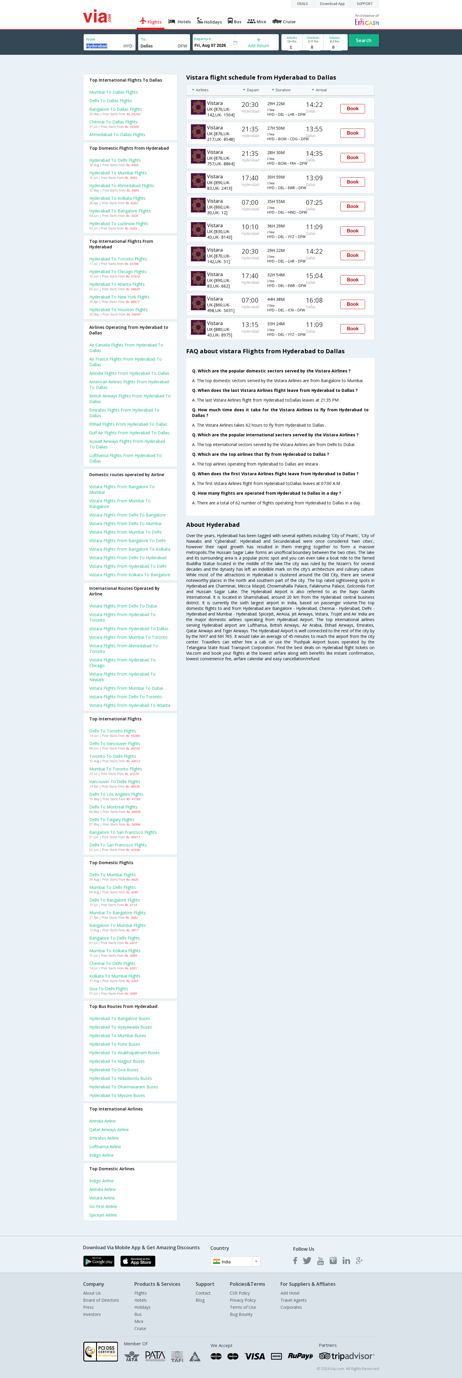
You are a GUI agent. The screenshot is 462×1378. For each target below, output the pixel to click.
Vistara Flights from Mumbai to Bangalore (120, 503)
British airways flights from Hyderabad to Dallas (130, 398)
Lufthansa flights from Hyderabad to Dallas (125, 458)
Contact (203, 1293)
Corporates (291, 1307)
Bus (138, 1314)
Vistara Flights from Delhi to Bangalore (127, 515)
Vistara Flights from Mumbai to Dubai (126, 688)
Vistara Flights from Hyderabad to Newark (122, 676)
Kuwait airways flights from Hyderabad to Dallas (127, 444)
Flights (140, 1293)
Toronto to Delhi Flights (112, 756)
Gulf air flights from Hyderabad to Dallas (129, 432)
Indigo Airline (101, 1155)
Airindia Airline (102, 1121)
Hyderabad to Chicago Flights (117, 271)
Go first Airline (103, 1206)
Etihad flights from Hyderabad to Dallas (128, 424)
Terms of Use (243, 1307)
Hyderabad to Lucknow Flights (118, 223)
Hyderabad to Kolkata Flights (117, 198)
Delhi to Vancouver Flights (114, 743)
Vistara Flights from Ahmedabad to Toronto (123, 648)
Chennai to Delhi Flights (112, 963)
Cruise (140, 1328)
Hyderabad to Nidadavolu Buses (120, 1078)
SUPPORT (365, 3)
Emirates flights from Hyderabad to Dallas (124, 412)
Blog (200, 1300)
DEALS (302, 3)
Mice (138, 1321)
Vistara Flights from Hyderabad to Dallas (129, 628)
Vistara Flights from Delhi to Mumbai (125, 523)
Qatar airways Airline (109, 1129)
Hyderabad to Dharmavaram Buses (123, 1087)
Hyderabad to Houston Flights (118, 309)
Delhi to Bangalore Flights (114, 900)
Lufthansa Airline (105, 1146)
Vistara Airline (102, 1198)
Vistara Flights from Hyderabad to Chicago (122, 662)
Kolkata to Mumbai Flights (115, 976)
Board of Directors (101, 1300)
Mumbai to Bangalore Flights (117, 912)
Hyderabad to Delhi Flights (115, 160)
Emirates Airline (104, 1138)
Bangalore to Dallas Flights (115, 109)
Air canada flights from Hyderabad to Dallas (126, 347)
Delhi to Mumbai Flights (112, 874)
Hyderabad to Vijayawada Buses (120, 1027)
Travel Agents (293, 1300)
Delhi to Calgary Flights (111, 819)
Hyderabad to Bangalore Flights (120, 211)
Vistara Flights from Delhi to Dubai (123, 606)
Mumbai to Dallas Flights (113, 92)
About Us (92, 1293)
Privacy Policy (243, 1300)
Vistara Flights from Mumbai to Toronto (128, 637)
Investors (92, 1314)
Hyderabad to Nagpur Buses (117, 1061)
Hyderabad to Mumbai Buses (117, 1035)
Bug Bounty (241, 1314)
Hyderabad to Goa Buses (113, 1069)
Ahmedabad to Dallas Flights (117, 134)
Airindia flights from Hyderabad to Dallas (129, 373)
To (143, 39)
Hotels (140, 1300)
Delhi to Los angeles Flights (116, 794)
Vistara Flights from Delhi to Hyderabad (127, 557)
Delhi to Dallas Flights (110, 100)
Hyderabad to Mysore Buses (117, 1095)
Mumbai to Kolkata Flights (115, 950)
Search (364, 40)
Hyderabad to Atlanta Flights (117, 284)
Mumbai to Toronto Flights (115, 769)
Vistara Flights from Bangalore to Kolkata (129, 549)
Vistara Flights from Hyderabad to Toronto (122, 617)
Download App (332, 3)
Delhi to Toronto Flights (112, 731)
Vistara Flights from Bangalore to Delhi (127, 540)
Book (353, 108)
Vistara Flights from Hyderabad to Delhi (127, 566)
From (90, 39)
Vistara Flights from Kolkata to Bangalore (129, 574)
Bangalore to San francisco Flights (123, 832)
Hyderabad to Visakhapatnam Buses (124, 1052)
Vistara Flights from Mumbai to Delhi (125, 532)
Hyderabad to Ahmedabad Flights (121, 185)
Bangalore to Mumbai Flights (117, 925)
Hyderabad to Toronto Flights (118, 259)
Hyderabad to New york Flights (119, 297)
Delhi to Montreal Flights (113, 807)
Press (88, 1307)
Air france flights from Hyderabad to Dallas (125, 361)
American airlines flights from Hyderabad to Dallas (129, 384)
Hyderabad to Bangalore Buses (119, 1018)
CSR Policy (240, 1293)
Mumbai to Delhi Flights (112, 887)
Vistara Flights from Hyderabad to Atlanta (129, 705)
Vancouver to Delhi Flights (114, 781)
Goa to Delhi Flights (108, 988)
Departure (202, 39)
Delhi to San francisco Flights (118, 845)
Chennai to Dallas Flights (113, 122)
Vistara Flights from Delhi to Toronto (125, 696)
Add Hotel (289, 1293)
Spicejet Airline (103, 1215)
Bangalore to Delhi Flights (114, 938)
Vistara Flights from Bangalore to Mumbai (122, 489)
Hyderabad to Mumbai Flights (118, 173)
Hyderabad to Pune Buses (114, 1044)
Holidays (142, 1307)
